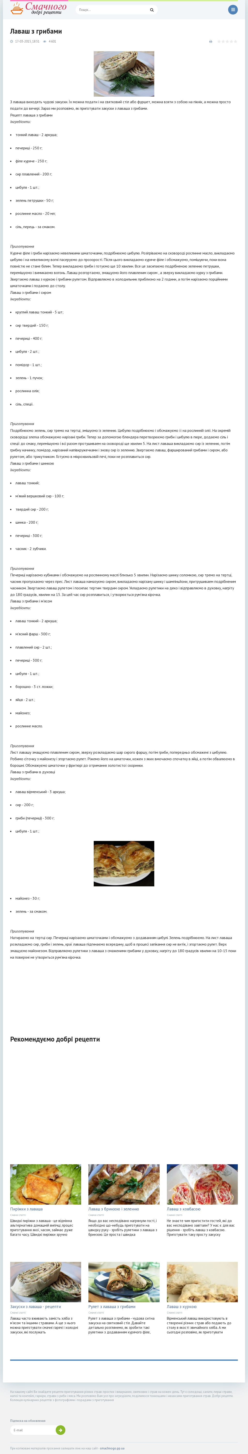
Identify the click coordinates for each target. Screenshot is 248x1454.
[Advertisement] (124, 994)
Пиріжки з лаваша (26, 1209)
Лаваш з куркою (182, 1306)
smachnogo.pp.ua (112, 1448)
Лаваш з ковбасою (184, 1209)
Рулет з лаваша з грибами (111, 1306)
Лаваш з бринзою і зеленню (113, 1209)
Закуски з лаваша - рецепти (35, 1306)
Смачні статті (18, 1215)
